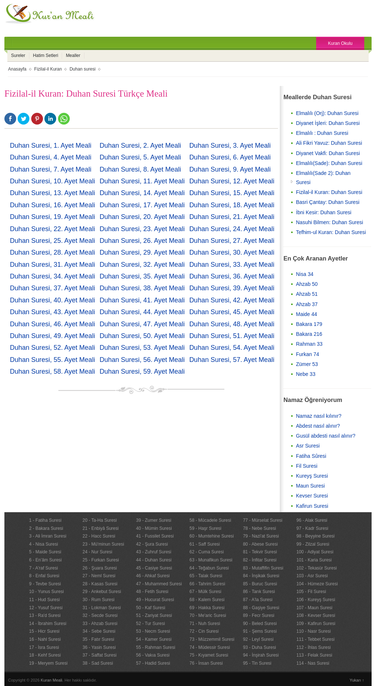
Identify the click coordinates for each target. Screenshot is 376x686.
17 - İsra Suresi (44, 647)
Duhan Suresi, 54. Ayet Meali (231, 347)
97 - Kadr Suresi (312, 528)
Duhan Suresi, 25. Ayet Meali (52, 240)
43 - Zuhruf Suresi (153, 551)
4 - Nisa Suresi (43, 544)
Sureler (18, 55)
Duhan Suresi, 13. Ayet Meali (52, 193)
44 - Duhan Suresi (153, 560)
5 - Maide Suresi (45, 551)
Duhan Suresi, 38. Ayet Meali (142, 288)
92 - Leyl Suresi (258, 639)
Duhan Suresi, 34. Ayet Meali (52, 276)
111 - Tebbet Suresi (315, 639)
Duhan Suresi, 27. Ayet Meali (231, 240)
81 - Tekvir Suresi (260, 551)
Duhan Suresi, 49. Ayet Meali (52, 336)
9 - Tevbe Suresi (45, 583)
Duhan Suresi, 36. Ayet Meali (231, 276)
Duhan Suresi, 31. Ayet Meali (52, 264)
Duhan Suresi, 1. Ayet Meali (50, 145)
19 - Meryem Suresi (48, 663)
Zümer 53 (307, 364)
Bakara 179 (309, 324)
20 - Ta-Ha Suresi (100, 520)
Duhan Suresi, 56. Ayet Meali (142, 359)
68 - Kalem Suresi (206, 599)
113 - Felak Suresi (314, 655)
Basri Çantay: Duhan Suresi (327, 202)
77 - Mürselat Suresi (262, 520)
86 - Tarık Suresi (259, 591)
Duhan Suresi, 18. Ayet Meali (231, 205)
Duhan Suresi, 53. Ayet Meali (142, 347)
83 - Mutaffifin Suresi (263, 568)
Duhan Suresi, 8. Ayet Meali (140, 169)
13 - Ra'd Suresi (45, 615)
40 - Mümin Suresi (153, 528)
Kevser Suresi (312, 496)
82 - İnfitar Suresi (259, 560)
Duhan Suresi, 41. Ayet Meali (142, 300)
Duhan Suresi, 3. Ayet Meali (230, 145)
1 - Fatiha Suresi (45, 520)
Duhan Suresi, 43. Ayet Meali (52, 312)
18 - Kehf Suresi (45, 655)
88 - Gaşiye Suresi (261, 607)
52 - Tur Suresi (150, 623)
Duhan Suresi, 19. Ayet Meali (52, 216)
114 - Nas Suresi (312, 663)
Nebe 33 (305, 374)
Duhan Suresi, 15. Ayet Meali (231, 193)
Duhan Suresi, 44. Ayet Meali (142, 312)
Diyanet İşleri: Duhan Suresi (328, 123)
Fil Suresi (306, 466)
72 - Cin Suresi (203, 631)
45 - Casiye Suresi (154, 568)
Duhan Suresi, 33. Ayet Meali (231, 264)
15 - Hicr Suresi (44, 631)
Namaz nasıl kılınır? (318, 416)
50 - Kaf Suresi (150, 607)
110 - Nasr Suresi (313, 631)
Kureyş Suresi (312, 476)
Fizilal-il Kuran (48, 69)
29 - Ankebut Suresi (102, 591)
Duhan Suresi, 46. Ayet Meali (52, 324)
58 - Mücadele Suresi (210, 520)
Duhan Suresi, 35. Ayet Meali (142, 276)
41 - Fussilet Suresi (155, 536)
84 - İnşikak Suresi (261, 575)
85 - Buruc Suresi (260, 583)
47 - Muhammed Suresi (159, 583)
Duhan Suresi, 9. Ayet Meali (230, 169)
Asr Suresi (308, 446)
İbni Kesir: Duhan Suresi (323, 212)
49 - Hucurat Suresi (155, 599)
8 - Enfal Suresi (44, 575)
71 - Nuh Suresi (204, 623)
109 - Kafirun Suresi (315, 623)
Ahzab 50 (307, 284)
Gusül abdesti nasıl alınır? (325, 436)
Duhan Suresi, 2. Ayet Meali (140, 145)
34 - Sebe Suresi (99, 631)
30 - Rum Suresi (99, 599)
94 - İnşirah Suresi (261, 655)
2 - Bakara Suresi (46, 528)
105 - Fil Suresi (311, 591)
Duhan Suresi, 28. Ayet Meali (52, 252)
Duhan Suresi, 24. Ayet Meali (231, 229)
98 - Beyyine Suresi (315, 536)
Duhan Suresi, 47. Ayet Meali (142, 324)
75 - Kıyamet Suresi (208, 655)
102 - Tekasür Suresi (316, 568)
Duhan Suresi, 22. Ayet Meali (52, 229)
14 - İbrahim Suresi (47, 623)
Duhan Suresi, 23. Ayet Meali (142, 229)
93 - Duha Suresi (259, 647)
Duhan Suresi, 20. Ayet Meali (142, 216)
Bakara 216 (309, 334)
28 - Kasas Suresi (100, 583)
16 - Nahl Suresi (45, 639)
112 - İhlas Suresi (313, 647)
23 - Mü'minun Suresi (103, 544)
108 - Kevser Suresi (315, 615)
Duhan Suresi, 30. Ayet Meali (231, 252)
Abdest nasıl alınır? (318, 426)
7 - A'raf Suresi (43, 568)
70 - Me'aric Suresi (207, 615)
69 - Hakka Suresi (206, 607)
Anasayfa (17, 69)
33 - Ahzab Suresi (100, 623)
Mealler (73, 55)
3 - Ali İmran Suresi (47, 536)
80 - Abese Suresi (260, 544)
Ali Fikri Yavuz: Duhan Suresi (329, 143)
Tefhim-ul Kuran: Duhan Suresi (331, 232)
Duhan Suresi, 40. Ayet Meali (52, 300)
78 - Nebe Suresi (259, 528)
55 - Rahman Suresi (155, 647)
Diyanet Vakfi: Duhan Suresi (328, 153)
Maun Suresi (310, 486)
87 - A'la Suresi (257, 599)
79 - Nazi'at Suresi (261, 536)
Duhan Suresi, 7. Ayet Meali (50, 169)
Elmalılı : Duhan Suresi (322, 133)
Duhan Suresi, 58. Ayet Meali (52, 371)
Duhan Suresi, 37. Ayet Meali (52, 288)
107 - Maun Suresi (314, 607)
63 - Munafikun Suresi (210, 560)
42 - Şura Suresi (152, 544)
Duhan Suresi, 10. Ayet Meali (52, 181)
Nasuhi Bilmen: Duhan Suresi (329, 222)
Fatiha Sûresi (311, 456)
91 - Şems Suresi (260, 631)
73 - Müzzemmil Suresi (211, 639)
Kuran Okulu (340, 43)
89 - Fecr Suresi (258, 615)
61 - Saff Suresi (204, 544)
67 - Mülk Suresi (205, 591)
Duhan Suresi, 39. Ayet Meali (231, 288)
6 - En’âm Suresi (45, 560)
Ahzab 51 (307, 294)
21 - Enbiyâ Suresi (101, 528)
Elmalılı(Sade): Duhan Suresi (329, 163)
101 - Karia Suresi (314, 560)
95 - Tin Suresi (257, 663)
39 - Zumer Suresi (153, 520)
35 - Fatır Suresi (98, 639)
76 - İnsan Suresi (206, 663)
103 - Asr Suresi (312, 575)
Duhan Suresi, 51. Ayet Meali (231, 336)
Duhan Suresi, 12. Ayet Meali (231, 181)
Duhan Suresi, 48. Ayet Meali (231, 324)
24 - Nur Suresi (97, 551)
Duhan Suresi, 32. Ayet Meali (142, 264)
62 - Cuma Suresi (206, 551)
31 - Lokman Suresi (102, 607)
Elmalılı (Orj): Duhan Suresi (327, 113)
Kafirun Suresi (312, 506)
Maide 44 (306, 314)
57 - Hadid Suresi (153, 663)
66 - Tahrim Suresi (207, 583)
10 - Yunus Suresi (46, 591)
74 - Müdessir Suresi (209, 647)
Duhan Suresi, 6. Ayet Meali (230, 157)
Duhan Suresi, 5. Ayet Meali (140, 157)
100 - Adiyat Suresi (314, 551)
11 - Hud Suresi (44, 599)
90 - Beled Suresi (260, 623)
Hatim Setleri (45, 55)
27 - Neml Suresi (99, 575)
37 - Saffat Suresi (100, 655)
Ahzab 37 (307, 304)
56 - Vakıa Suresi (152, 655)
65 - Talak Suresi (205, 575)
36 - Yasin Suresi (99, 647)
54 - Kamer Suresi (153, 639)
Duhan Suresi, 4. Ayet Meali (50, 157)
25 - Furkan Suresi (101, 560)
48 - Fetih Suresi (152, 591)
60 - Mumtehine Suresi (211, 536)
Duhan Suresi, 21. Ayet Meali (231, 216)
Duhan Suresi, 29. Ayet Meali (142, 252)
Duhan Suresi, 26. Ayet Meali (142, 240)
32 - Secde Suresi (100, 615)
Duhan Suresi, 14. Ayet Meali (142, 193)
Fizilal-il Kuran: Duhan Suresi (329, 192)
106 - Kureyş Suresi (315, 599)
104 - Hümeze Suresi (317, 583)
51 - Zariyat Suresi (154, 615)
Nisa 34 (304, 274)
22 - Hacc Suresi (99, 536)
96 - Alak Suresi (311, 520)
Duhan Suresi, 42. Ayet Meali (231, 300)
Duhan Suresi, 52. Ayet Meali (52, 347)
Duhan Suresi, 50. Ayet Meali (142, 336)
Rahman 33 (309, 344)
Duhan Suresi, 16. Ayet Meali (52, 205)
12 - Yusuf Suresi (45, 607)
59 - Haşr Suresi (205, 528)
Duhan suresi (82, 69)
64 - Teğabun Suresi (209, 568)
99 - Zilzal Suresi (312, 544)
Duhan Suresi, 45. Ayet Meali (231, 312)
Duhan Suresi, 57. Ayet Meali (231, 359)
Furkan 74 (307, 354)
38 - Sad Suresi (98, 663)
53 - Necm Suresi (153, 631)
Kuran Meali (51, 680)
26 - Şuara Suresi (100, 568)
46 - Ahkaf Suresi (152, 575)
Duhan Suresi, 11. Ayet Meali (142, 181)
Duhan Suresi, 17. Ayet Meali (142, 205)
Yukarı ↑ (357, 680)
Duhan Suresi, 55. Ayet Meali (52, 359)
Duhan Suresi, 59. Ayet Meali (142, 371)
